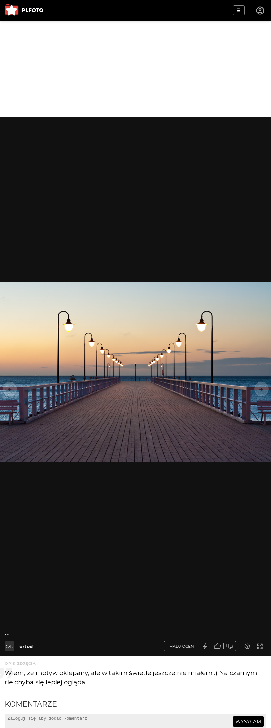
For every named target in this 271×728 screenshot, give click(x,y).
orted (26, 646)
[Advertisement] (135, 69)
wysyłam (248, 721)
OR (9, 646)
